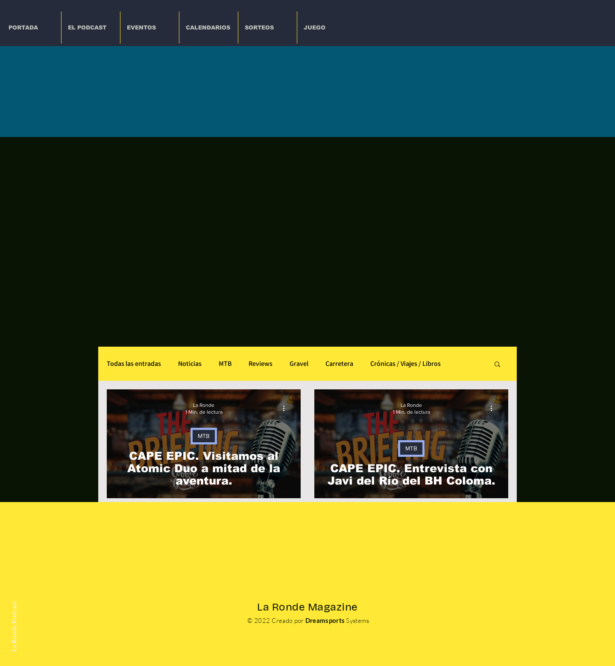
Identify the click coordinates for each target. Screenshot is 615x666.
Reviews (260, 363)
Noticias (190, 363)
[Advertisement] (307, 201)
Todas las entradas (134, 363)
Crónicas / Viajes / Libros (405, 363)
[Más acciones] (286, 408)
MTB (225, 363)
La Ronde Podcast (14, 626)
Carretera (339, 363)
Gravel (299, 363)
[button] (149, 28)
